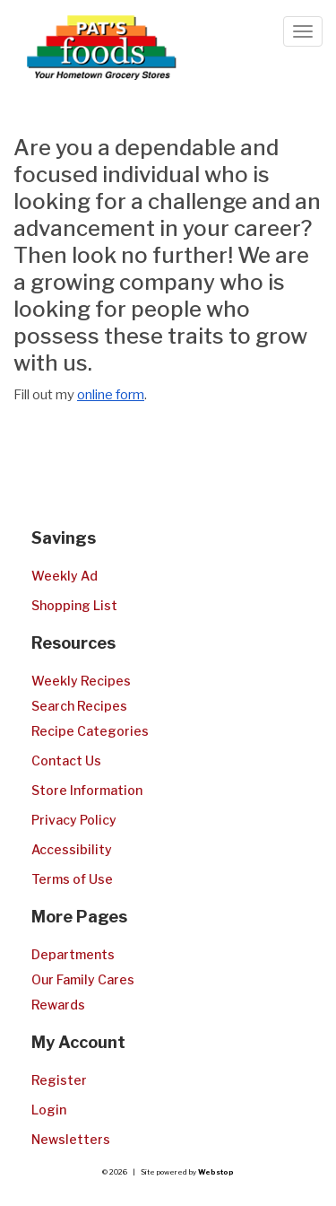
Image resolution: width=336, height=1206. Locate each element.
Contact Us (66, 760)
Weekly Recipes (81, 680)
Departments (73, 954)
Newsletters (70, 1139)
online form (110, 395)
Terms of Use (72, 879)
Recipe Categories (90, 730)
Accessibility (71, 849)
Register (59, 1080)
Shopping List (74, 605)
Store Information (86, 790)
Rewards (58, 1004)
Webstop (216, 1171)
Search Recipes (79, 705)
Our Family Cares (82, 979)
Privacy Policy (73, 819)
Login (48, 1109)
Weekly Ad (64, 575)
